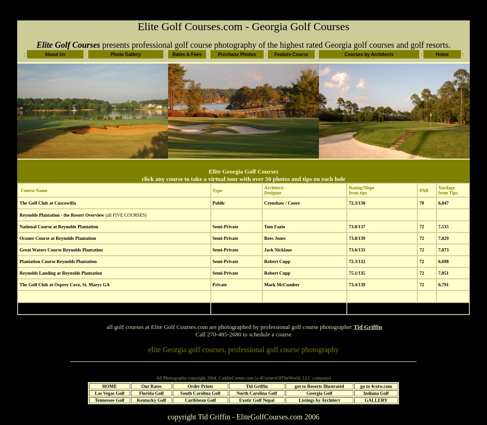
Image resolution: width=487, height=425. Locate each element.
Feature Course (291, 54)
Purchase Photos (237, 54)
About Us (55, 54)
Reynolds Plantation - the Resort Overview (61, 215)
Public (219, 203)
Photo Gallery (125, 54)
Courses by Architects (369, 54)
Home (442, 54)
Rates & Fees (187, 54)
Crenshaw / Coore (282, 203)
